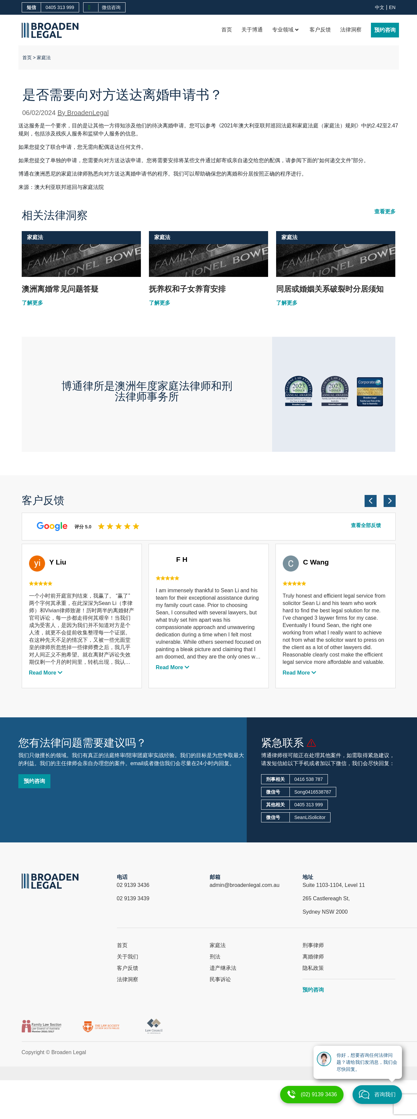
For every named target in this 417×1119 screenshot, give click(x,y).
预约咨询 (385, 30)
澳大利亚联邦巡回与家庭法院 (69, 187)
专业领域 (285, 29)
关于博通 (252, 29)
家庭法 (44, 57)
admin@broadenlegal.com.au (244, 885)
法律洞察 (351, 29)
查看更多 (385, 211)
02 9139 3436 (133, 885)
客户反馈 (320, 29)
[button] (371, 501)
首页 (226, 29)
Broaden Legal (68, 1052)
